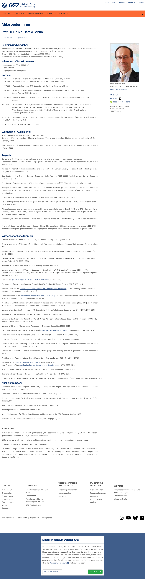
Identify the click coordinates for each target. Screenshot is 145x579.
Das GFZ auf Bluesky (135, 518)
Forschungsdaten (65, 493)
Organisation (7, 493)
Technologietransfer (98, 493)
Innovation (94, 496)
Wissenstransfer (96, 490)
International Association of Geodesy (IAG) (37, 296)
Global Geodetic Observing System (54, 330)
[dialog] (72, 556)
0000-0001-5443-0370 (121, 102)
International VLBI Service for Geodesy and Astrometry (43, 289)
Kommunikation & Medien (97, 500)
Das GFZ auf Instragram (122, 518)
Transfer (51, 14)
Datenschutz (22, 518)
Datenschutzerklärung (58, 563)
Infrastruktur (36, 14)
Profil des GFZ (7, 490)
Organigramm (7, 496)
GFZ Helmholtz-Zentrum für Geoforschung (19, 5)
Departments (31, 496)
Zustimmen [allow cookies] (94, 572)
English (141, 2)
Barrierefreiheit (8, 518)
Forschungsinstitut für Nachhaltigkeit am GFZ (35, 500)
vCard (115, 98)
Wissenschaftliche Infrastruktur (67, 484)
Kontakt (122, 2)
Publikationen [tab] (21, 38)
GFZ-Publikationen (33, 505)
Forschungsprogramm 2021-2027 (37, 491)
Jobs (114, 2)
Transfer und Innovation (96, 484)
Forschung (19, 14)
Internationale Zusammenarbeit (8, 500)
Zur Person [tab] (8, 38)
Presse (106, 2)
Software (62, 496)
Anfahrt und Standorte (6, 506)
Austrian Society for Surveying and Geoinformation (39, 365)
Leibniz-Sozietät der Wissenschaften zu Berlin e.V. (31, 280)
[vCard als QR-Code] (120, 98)
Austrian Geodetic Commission (27, 362)
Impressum (34, 518)
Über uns (6, 14)
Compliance (47, 518)
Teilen (130, 2)
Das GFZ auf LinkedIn (142, 518)
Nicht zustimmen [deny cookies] (51, 572)
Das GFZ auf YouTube (128, 518)
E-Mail (115, 95)
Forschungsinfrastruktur (67, 490)
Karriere (63, 14)
